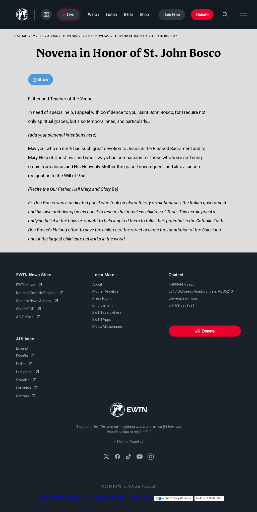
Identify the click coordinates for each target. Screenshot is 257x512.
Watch (93, 14)
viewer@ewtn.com (183, 298)
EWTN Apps (101, 319)
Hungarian (28, 371)
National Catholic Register (40, 292)
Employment (102, 305)
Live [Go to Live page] (68, 14)
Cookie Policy (84, 497)
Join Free (171, 14)
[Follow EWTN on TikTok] (128, 457)
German (26, 396)
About (97, 284)
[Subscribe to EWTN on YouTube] (140, 457)
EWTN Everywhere (106, 312)
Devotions (49, 36)
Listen (111, 14)
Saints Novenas (96, 36)
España (26, 355)
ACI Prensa (29, 317)
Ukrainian (27, 388)
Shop (144, 14)
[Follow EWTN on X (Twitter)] (106, 457)
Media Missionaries (107, 327)
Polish (25, 363)
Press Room (102, 298)
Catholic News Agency (37, 300)
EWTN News (29, 284)
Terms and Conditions (126, 497)
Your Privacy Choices (173, 498)
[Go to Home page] (22, 15)
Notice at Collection (209, 498)
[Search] (225, 14)
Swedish (27, 379)
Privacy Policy (49, 497)
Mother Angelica (105, 291)
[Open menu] (243, 14)
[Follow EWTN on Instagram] (151, 457)
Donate (202, 14)
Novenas (70, 36)
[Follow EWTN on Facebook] (117, 457)
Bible (128, 14)
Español (22, 348)
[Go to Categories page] (46, 14)
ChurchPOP (29, 308)
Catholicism (24, 36)
